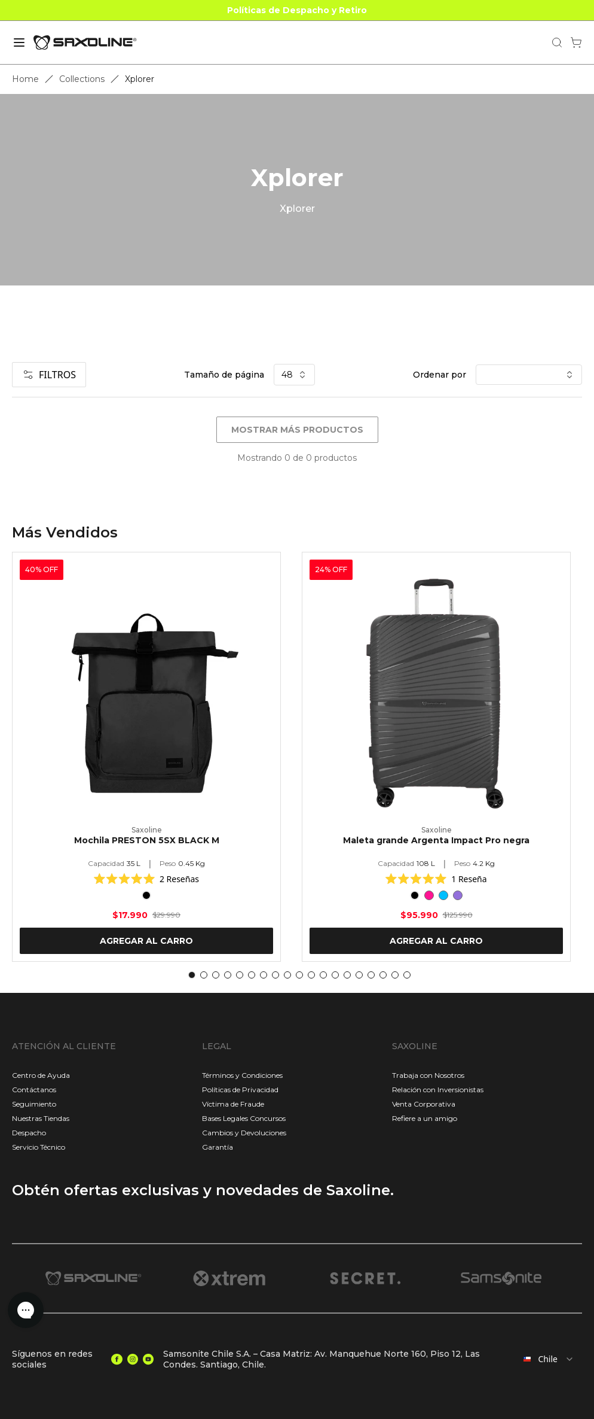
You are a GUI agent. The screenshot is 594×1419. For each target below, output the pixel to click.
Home (25, 79)
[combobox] (546, 1359)
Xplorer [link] (139, 79)
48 (294, 374)
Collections (82, 79)
